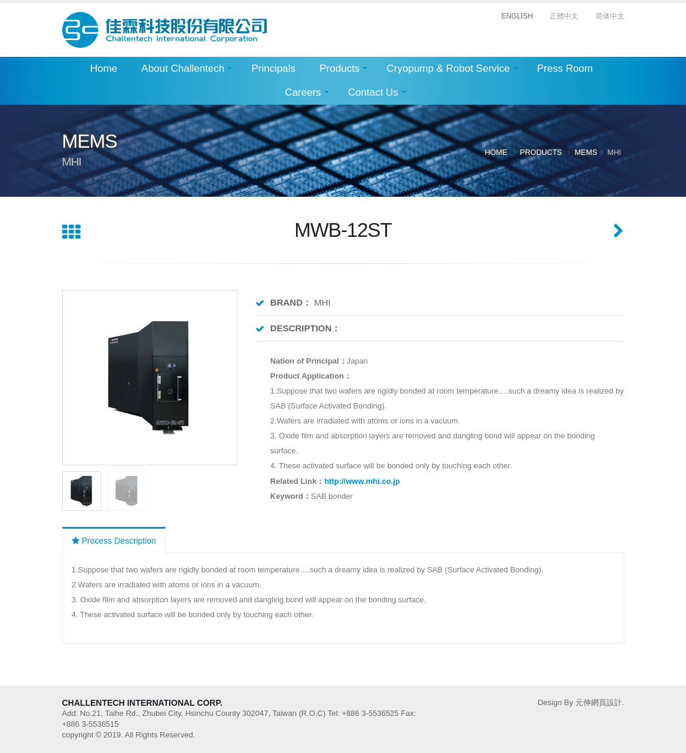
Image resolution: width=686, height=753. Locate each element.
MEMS (585, 152)
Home (103, 68)
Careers (303, 92)
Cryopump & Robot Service (448, 68)
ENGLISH (517, 16)
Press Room (565, 68)
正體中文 (564, 16)
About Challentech (182, 68)
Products (339, 68)
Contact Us (373, 92)
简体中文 (610, 16)
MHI (614, 152)
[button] (223, 377)
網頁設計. (607, 702)
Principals (273, 68)
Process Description (114, 540)
